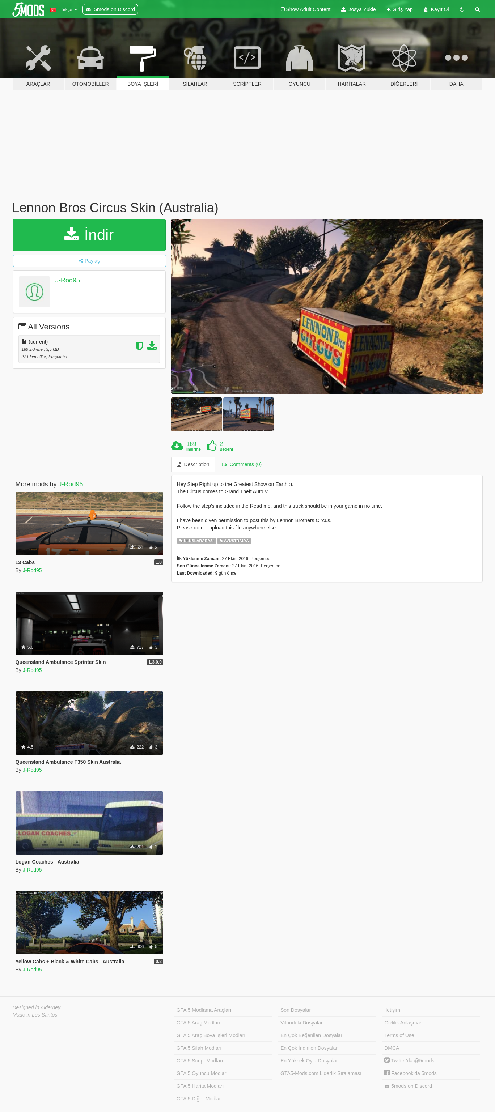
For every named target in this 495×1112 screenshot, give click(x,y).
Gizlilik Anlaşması (404, 1023)
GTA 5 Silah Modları (199, 1048)
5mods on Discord (408, 1086)
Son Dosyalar (295, 1010)
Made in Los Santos (35, 1015)
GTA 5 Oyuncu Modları (202, 1073)
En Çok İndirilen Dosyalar (309, 1048)
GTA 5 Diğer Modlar (199, 1099)
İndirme (193, 449)
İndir (89, 234)
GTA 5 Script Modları (200, 1061)
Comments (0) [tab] (242, 464)
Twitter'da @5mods (409, 1060)
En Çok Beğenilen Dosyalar (311, 1035)
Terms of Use (399, 1035)
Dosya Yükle (358, 9)
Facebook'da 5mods (410, 1073)
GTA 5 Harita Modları (200, 1086)
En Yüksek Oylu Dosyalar (309, 1061)
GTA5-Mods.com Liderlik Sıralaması (320, 1073)
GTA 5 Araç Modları (198, 1023)
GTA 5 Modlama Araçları (204, 1010)
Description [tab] (193, 464)
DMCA (391, 1048)
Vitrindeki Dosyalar (301, 1023)
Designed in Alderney (37, 1007)
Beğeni (226, 449)
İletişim (392, 1010)
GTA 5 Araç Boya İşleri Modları (211, 1035)
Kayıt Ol (436, 9)
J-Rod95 (67, 280)
